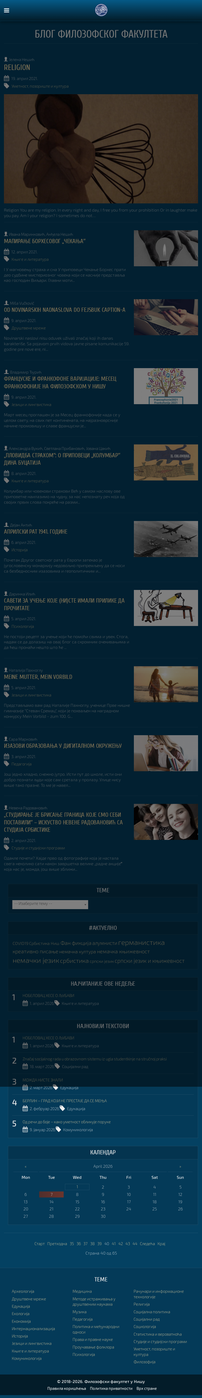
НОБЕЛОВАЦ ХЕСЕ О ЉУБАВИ (51, 998)
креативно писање (37, 946)
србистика (78, 955)
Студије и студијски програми (40, 844)
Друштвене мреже (29, 332)
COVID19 (20, 939)
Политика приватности (111, 1391)
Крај (165, 1242)
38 (92, 1242)
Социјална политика (153, 1297)
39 (99, 1242)
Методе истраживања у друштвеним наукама (96, 1293)
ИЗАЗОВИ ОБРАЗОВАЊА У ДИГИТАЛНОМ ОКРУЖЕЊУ (65, 743)
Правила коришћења (64, 1391)
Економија (22, 1319)
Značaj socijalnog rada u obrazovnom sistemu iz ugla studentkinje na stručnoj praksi (102, 1060)
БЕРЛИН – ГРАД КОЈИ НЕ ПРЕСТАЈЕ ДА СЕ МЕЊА (69, 1101)
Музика (80, 1303)
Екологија (21, 1312)
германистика (150, 937)
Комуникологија (81, 1129)
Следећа (150, 1242)
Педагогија (22, 761)
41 (114, 1242)
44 (137, 1242)
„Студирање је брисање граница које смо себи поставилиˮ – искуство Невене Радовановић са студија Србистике (66, 819)
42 (121, 1242)
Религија (142, 1290)
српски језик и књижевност (50, 963)
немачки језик (37, 955)
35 (70, 1242)
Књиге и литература (31, 257)
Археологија (24, 1290)
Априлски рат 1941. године (37, 533)
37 (85, 1242)
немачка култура (81, 946)
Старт (36, 1242)
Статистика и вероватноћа (160, 1319)
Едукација (73, 1088)
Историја (20, 550)
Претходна (54, 1242)
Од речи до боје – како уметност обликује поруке (70, 1121)
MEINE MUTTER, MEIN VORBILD (40, 676)
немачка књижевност (130, 946)
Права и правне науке (94, 1330)
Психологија (24, 626)
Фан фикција (81, 938)
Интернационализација (35, 1327)
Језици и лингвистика (32, 407)
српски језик (107, 956)
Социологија (146, 1312)
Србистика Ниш (46, 939)
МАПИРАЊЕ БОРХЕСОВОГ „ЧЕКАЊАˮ (47, 239)
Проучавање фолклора (95, 1338)
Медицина (22, 1364)
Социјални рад (79, 1067)
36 (77, 1242)
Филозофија (145, 1353)
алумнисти (111, 938)
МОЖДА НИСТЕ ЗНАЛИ (45, 1080)
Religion (18, 67)
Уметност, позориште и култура (42, 85)
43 (129, 1242)
